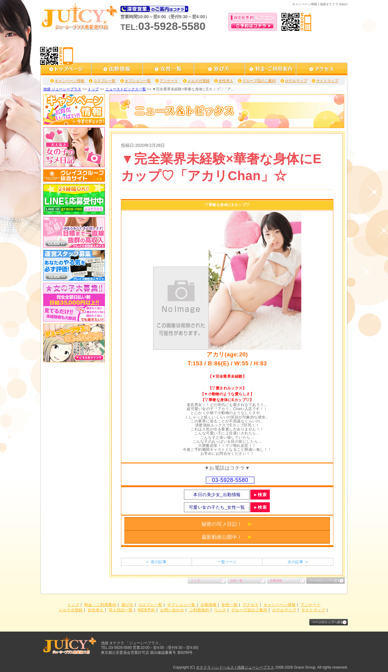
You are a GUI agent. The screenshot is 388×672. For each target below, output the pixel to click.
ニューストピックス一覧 (125, 89)
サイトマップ (327, 81)
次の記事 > (298, 562)
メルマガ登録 (198, 81)
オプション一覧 (138, 81)
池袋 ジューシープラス (62, 89)
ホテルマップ (296, 81)
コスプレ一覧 (104, 81)
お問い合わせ (172, 610)
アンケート (169, 81)
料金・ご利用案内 (100, 605)
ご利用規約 (199, 610)
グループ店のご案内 (259, 81)
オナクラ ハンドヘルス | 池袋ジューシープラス (235, 667)
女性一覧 (236, 580)
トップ (93, 89)
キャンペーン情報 (69, 81)
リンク (220, 610)
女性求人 (226, 81)
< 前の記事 (156, 562)
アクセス (251, 605)
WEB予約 (146, 610)
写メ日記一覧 (121, 610)
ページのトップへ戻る (324, 580)
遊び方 (127, 605)
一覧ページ (226, 562)
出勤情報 (276, 580)
